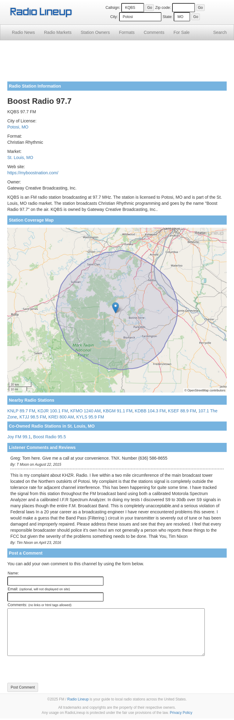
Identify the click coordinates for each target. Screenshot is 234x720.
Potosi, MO (17, 127)
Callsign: (112, 7)
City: (114, 17)
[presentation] (53, 669)
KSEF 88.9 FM (182, 410)
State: (168, 17)
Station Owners (95, 32)
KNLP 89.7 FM (21, 410)
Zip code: (163, 7)
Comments (154, 32)
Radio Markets (57, 32)
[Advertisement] (117, 63)
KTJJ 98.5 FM (33, 416)
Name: (13, 573)
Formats (126, 32)
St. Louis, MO (20, 157)
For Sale (182, 32)
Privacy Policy (181, 713)
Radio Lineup (78, 699)
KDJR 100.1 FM (52, 410)
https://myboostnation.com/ (32, 172)
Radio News (23, 32)
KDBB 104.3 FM (150, 410)
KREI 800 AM (61, 416)
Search (220, 32)
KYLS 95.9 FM (90, 416)
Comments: (39, 605)
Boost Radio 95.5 (49, 436)
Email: (39, 589)
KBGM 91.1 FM (117, 410)
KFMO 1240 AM (85, 410)
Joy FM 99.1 (19, 436)
